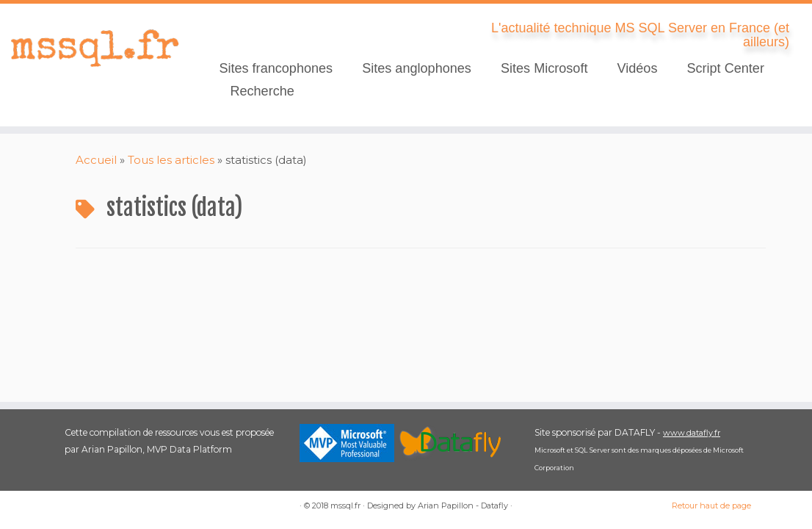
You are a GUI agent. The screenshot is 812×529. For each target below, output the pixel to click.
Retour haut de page (711, 505)
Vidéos (637, 68)
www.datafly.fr (691, 433)
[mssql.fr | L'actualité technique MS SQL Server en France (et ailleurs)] (95, 47)
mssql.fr (345, 505)
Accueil (96, 160)
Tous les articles (171, 160)
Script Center (725, 68)
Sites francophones (276, 68)
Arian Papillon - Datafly (463, 505)
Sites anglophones (416, 68)
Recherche (262, 91)
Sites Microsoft (544, 68)
